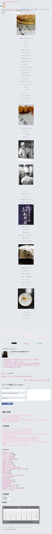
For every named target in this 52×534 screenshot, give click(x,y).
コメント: (29, 388)
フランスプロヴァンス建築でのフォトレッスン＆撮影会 (16, 415)
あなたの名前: (6, 388)
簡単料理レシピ (5, 10)
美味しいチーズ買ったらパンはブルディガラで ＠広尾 (36, 380)
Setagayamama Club (7, 480)
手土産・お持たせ (7, 464)
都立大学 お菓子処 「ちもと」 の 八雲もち (15, 445)
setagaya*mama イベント (9, 486)
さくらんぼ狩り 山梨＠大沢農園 (11, 416)
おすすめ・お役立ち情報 (8, 459)
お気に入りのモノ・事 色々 (9, 467)
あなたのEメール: (10, 393)
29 (21, 519)
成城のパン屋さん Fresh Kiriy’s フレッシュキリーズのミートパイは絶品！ (21, 359)
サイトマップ (22, 527)
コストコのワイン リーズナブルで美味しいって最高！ (16, 430)
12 (5, 515)
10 (31, 513)
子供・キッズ (5, 460)
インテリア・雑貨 (7, 457)
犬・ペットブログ (7, 489)
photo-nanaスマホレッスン (9, 484)
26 (5, 519)
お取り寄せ (5, 472)
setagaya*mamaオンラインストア (27, 9)
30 (26, 519)
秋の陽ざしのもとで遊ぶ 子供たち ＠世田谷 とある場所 (37, 336)
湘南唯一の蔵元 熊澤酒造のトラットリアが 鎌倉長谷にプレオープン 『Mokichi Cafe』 (26, 420)
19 (5, 517)
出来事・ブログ (6, 462)
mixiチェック (27, 343)
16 (26, 515)
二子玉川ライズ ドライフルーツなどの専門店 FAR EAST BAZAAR (20, 440)
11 (36, 513)
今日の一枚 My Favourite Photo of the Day (13, 468)
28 (16, 519)
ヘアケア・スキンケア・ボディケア (11, 475)
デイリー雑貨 (5, 473)
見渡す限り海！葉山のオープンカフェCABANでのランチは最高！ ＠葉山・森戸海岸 (24, 434)
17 (31, 515)
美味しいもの (5, 373)
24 (31, 517)
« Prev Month (6, 521)
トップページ (4, 9)
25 (36, 517)
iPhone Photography (7, 481)
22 (21, 517)
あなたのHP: (4, 398)
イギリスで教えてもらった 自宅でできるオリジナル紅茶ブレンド (16, 333)
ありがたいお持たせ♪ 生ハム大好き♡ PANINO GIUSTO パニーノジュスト (22, 365)
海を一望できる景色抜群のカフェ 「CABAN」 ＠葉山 (17, 432)
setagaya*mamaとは (16, 9)
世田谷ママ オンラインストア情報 (42, 9)
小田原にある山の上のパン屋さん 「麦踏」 (13, 418)
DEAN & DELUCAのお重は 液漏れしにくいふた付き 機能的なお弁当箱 (21, 437)
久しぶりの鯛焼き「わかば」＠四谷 (12, 366)
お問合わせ (28, 10)
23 (26, 517)
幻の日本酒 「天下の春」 (9, 435)
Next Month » (36, 521)
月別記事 (4, 497)
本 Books (4, 478)
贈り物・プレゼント (7, 465)
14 (16, 515)
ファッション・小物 (13, 10)
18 (36, 515)
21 (16, 517)
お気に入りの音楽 (7, 476)
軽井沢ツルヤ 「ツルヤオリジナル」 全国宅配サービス (17, 429)
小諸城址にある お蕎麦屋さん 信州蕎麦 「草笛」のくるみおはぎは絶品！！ (22, 363)
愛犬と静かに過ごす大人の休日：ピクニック (13, 421)
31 (31, 519)
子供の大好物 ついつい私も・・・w (12, 361)
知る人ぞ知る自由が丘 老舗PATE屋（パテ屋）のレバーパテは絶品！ (20, 438)
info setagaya (5, 483)
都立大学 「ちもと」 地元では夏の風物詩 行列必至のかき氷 (17, 376)
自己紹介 (9, 9)
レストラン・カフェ (22, 10)
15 (21, 515)
